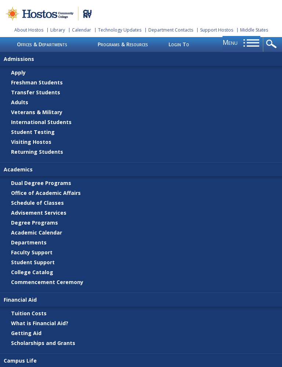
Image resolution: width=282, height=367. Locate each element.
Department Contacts (170, 30)
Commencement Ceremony (47, 282)
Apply (18, 72)
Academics (18, 169)
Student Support (33, 262)
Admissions (19, 58)
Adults (19, 102)
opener (272, 44)
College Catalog (32, 272)
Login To (179, 44)
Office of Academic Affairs (46, 192)
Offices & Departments (42, 44)
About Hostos (28, 30)
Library (57, 30)
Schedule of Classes (37, 202)
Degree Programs (34, 222)
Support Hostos (216, 30)
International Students (41, 122)
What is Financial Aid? (39, 323)
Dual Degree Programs (41, 182)
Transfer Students (35, 92)
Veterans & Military (36, 112)
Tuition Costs (29, 313)
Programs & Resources (123, 44)
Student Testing (33, 131)
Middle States (254, 30)
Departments (29, 242)
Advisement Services (38, 212)
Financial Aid (20, 299)
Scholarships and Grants (43, 342)
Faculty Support (32, 252)
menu (230, 42)
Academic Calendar (36, 232)
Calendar (81, 30)
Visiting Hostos (31, 141)
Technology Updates (119, 30)
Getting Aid (26, 333)
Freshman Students (37, 82)
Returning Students (37, 151)
